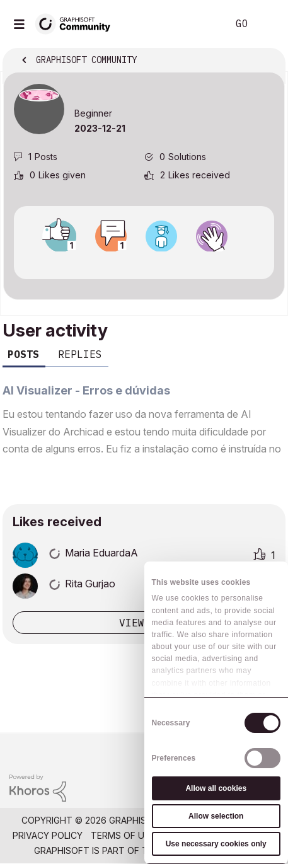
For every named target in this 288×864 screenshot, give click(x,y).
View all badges (144, 262)
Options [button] (267, 61)
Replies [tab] (80, 354)
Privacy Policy (48, 835)
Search (199, 24)
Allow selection (215, 816)
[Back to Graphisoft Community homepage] (77, 23)
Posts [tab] (23, 354)
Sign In (268, 24)
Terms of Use (123, 835)
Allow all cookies (215, 788)
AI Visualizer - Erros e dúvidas (86, 390)
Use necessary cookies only (216, 843)
